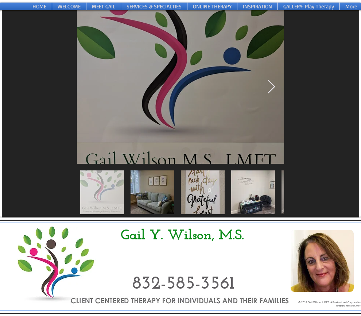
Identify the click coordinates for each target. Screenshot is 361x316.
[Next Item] (271, 87)
